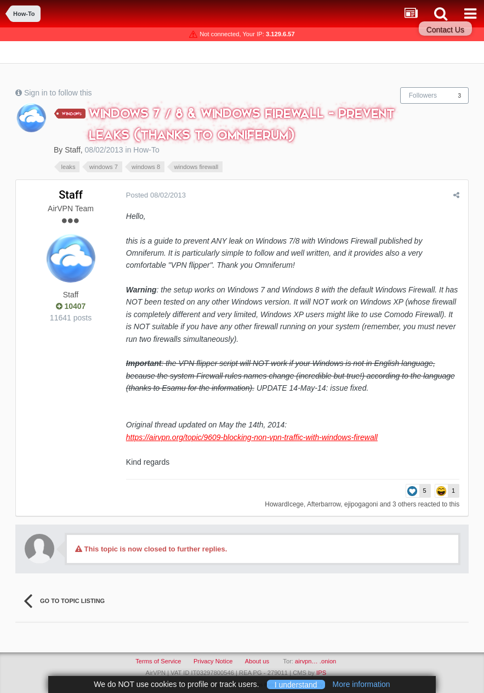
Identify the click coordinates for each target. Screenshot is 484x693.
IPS (321, 672)
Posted (155, 195)
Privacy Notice (213, 661)
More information (361, 684)
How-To (146, 149)
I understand (296, 684)
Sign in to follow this (58, 92)
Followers (423, 95)
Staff (73, 149)
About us (257, 661)
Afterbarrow (324, 504)
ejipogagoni (361, 504)
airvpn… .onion (315, 661)
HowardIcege (284, 504)
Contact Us (445, 29)
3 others (405, 504)
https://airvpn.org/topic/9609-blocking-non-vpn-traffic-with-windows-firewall (251, 437)
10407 (71, 306)
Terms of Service (158, 661)
